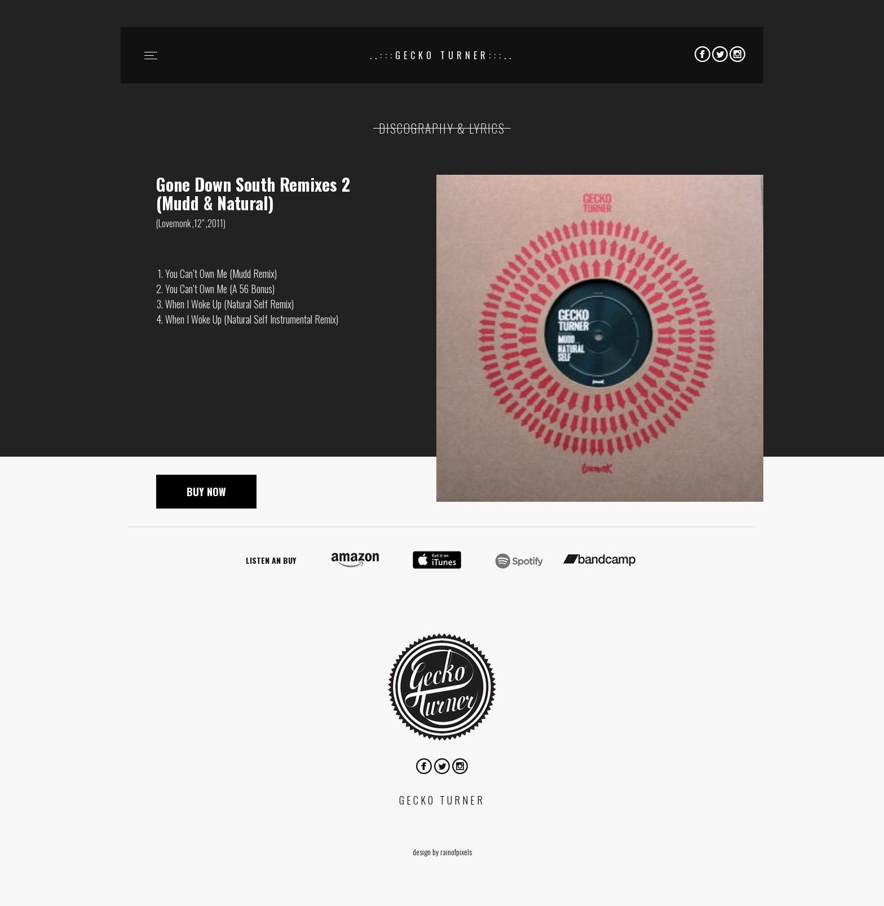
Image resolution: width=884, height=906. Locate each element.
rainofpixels (456, 852)
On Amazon (355, 560)
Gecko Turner (442, 687)
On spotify (518, 560)
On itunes (437, 560)
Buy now (206, 491)
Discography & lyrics (442, 128)
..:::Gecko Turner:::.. (442, 55)
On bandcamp (599, 560)
